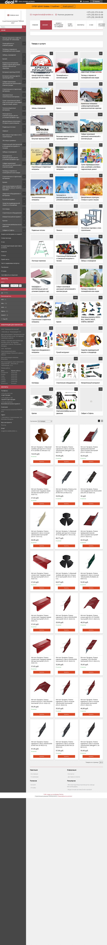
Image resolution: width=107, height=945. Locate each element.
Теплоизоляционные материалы (9, 109)
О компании (34, 777)
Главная (35, 25)
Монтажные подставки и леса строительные (12, 135)
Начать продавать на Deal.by (27, 1)
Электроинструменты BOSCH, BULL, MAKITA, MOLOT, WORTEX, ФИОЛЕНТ (12, 188)
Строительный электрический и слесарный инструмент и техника (12, 146)
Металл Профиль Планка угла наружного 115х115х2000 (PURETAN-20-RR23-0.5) (66, 491)
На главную (34, 774)
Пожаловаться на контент (65, 796)
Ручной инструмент (9, 199)
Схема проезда (6, 238)
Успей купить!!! (68, 6)
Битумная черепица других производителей (11, 77)
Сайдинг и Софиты (8, 230)
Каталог (3, 34)
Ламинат (5, 131)
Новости (4, 251)
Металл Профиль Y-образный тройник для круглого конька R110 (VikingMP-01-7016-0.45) (66, 533)
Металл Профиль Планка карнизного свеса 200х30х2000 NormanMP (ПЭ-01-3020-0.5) (66, 617)
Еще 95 (5, 319)
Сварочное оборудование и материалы (12, 194)
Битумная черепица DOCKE (11, 72)
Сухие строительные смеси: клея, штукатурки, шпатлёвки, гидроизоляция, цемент (12, 102)
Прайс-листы (5, 259)
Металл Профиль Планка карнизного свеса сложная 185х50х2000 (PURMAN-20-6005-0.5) (90, 576)
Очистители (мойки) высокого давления (12, 225)
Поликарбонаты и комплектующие (8, 44)
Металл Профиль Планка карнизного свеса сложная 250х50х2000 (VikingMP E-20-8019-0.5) (90, 744)
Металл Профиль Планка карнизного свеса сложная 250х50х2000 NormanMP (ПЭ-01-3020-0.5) (90, 702)
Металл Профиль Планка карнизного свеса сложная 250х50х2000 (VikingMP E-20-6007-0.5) (65, 449)
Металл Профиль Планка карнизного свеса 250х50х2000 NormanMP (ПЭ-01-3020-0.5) (66, 659)
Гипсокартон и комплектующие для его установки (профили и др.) (11, 115)
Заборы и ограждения (10, 152)
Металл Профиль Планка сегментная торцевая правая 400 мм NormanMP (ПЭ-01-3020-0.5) (41, 660)
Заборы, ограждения (9, 55)
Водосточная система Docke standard (80, 789)
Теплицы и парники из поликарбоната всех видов (11, 50)
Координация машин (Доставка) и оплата (11, 247)
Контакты (80, 25)
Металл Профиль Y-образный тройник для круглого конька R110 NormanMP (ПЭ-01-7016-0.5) (66, 576)
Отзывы (3, 271)
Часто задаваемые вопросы (10, 263)
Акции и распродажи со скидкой (11, 234)
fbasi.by (3, 425)
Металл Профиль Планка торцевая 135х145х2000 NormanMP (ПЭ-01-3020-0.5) (90, 659)
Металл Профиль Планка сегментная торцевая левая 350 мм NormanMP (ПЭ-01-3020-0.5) (40, 491)
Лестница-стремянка (9, 140)
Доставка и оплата (101, 25)
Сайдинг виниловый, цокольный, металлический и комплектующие (12, 83)
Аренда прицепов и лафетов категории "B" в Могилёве (12, 39)
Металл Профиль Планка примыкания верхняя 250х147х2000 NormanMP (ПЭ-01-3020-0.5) (89, 449)
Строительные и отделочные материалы (12, 90)
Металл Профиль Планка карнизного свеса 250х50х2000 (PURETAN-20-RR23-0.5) (41, 743)
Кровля (5, 59)
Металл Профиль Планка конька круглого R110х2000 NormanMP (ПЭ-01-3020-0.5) (90, 617)
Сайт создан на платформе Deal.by (53, 794)
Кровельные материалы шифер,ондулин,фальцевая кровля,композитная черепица (11, 65)
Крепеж (5, 221)
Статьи (3, 255)
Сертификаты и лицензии (9, 275)
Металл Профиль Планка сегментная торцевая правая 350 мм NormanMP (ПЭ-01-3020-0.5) (41, 618)
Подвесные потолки (9, 127)
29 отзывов (86, 1)
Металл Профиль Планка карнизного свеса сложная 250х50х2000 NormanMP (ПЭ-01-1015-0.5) (40, 533)
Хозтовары (6, 209)
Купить (42, 461)
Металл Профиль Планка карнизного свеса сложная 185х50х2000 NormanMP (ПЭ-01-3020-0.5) (65, 702)
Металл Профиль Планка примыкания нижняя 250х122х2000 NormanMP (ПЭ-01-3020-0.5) (89, 533)
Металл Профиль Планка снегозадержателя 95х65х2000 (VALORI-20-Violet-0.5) (91, 491)
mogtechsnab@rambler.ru (9, 431)
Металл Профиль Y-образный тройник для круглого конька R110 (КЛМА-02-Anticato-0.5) (41, 448)
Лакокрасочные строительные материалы (11, 96)
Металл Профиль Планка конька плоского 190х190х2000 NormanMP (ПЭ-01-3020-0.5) (41, 701)
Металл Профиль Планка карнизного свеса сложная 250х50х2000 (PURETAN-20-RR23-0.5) (65, 744)
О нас (3, 242)
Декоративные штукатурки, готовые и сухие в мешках (12, 122)
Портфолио (4, 267)
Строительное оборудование (12, 213)
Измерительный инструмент (12, 217)
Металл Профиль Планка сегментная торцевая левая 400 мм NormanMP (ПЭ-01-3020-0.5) (40, 576)
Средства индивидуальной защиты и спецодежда (11, 204)
